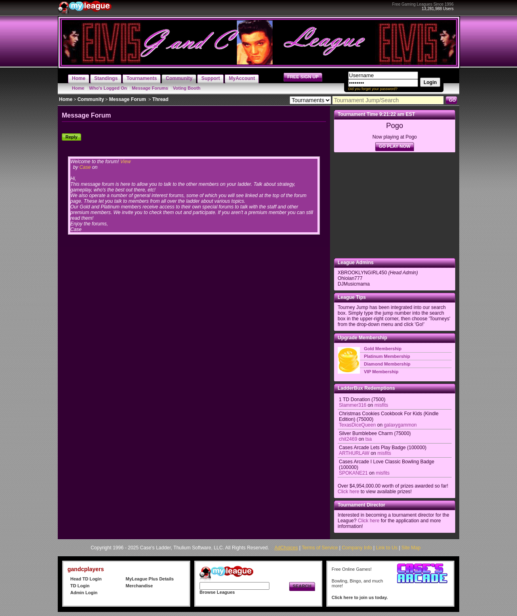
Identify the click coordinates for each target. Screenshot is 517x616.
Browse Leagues (217, 592)
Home (78, 88)
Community (91, 99)
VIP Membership (381, 371)
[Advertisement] (394, 205)
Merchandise (139, 585)
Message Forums (150, 88)
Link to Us (386, 548)
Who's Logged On (108, 88)
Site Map (410, 548)
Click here (348, 491)
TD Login (80, 585)
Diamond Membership (387, 364)
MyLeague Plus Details (150, 578)
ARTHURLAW (354, 453)
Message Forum (127, 99)
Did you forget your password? (372, 89)
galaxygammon (400, 425)
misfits (381, 405)
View (125, 161)
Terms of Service (320, 548)
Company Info (357, 548)
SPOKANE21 (353, 473)
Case (85, 167)
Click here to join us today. (360, 597)
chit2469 (348, 439)
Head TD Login (86, 578)
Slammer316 (352, 405)
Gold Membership (382, 348)
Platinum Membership (387, 356)
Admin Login (83, 592)
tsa (368, 439)
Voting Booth (186, 88)
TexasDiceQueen (357, 425)
